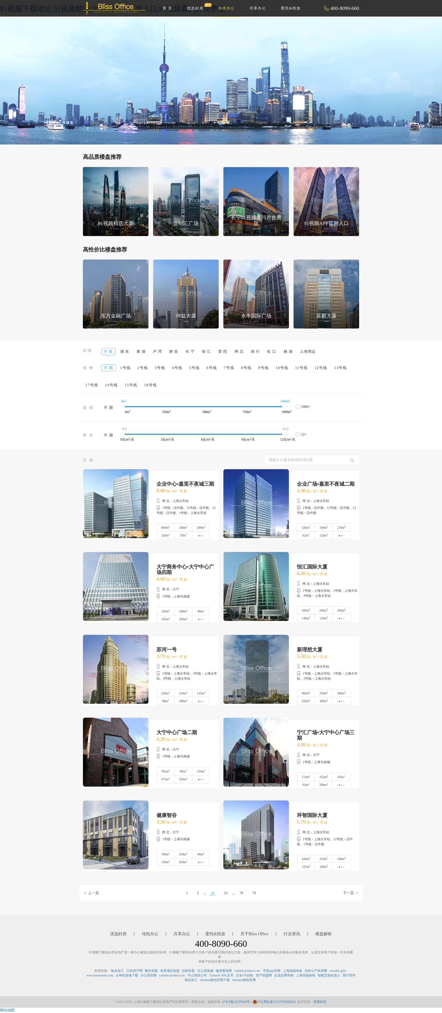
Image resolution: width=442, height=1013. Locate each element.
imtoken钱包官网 (244, 980)
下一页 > (350, 893)
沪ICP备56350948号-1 (237, 1002)
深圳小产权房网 (316, 971)
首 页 (167, 8)
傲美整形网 (224, 971)
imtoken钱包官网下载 (215, 980)
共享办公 (258, 8)
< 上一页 (91, 893)
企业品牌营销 (284, 975)
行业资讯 (292, 934)
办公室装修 (205, 971)
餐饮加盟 (151, 971)
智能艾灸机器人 (329, 975)
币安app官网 (271, 971)
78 (241, 893)
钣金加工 (117, 971)
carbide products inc (247, 971)
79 (254, 893)
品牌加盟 (188, 971)
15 (213, 893)
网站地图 (7, 1010)
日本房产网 (134, 971)
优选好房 (198, 6)
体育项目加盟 (170, 971)
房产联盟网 (264, 975)
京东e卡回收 (244, 975)
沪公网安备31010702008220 (274, 1002)
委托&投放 (291, 8)
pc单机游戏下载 (127, 975)
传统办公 (226, 8)
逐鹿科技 (320, 1002)
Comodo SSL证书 (221, 975)
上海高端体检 (292, 971)
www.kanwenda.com (99, 975)
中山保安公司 (197, 975)
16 (225, 893)
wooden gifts (338, 971)
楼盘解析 (323, 934)
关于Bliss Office (254, 934)
